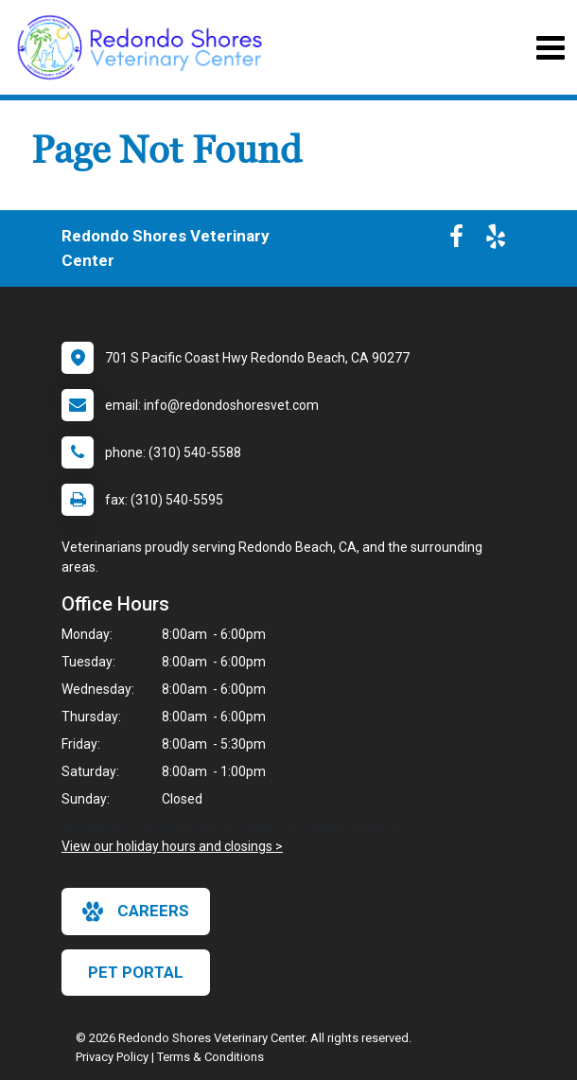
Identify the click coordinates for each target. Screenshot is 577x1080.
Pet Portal (136, 972)
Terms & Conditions (210, 1057)
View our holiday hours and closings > (172, 846)
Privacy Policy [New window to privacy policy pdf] (112, 1057)
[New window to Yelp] (496, 240)
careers (135, 911)
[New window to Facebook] (456, 240)
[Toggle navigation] (550, 47)
